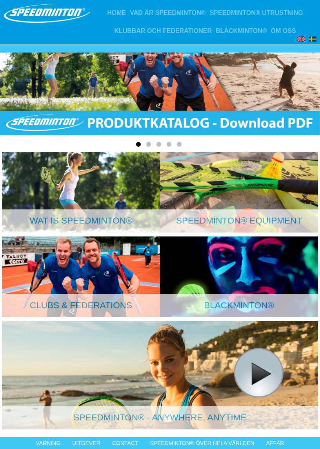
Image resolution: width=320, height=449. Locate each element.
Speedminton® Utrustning (256, 12)
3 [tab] (160, 146)
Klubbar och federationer (163, 30)
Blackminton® (241, 30)
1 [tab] (140, 146)
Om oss (283, 30)
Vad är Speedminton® (167, 12)
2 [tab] (150, 146)
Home (116, 12)
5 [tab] (180, 146)
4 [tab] (170, 146)
